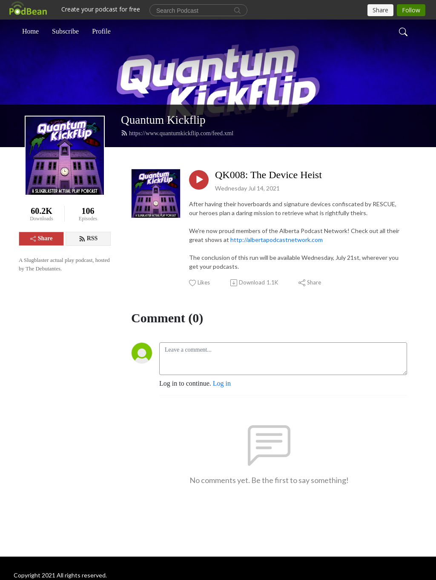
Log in (222, 383)
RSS (88, 238)
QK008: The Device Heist (268, 174)
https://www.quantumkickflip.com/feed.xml (177, 133)
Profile (101, 31)
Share (41, 238)
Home (30, 31)
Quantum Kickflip (163, 120)
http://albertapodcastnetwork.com (276, 239)
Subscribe (65, 31)
